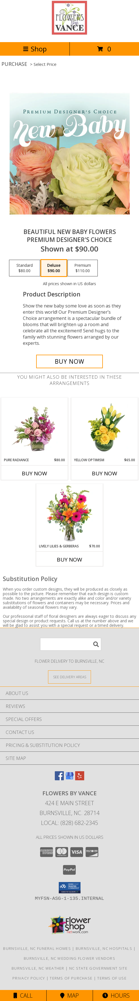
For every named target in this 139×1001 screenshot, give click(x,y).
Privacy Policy (28, 978)
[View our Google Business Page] (69, 778)
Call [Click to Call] (23, 995)
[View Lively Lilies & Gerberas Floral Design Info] (69, 513)
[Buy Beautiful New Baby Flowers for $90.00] (69, 361)
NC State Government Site (98, 968)
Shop (35, 48)
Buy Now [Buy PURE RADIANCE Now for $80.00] (34, 473)
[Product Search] (70, 644)
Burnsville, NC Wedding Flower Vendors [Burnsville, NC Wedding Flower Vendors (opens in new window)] (69, 958)
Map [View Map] (69, 995)
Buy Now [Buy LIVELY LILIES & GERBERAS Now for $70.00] (69, 559)
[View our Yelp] (79, 778)
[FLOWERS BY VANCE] (69, 33)
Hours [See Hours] (116, 995)
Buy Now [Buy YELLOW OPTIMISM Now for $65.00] (104, 473)
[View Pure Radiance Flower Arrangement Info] (34, 427)
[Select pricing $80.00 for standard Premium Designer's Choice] (24, 268)
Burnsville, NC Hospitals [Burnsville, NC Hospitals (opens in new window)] (104, 948)
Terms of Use (112, 978)
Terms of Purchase (71, 978)
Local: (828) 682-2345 (69, 823)
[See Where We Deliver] (69, 676)
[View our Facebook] (59, 778)
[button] (70, 887)
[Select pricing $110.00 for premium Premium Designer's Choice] (82, 268)
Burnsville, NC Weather (38, 968)
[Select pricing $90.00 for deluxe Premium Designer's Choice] (53, 268)
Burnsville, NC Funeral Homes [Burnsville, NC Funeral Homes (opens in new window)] (37, 948)
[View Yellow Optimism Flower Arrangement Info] (104, 427)
